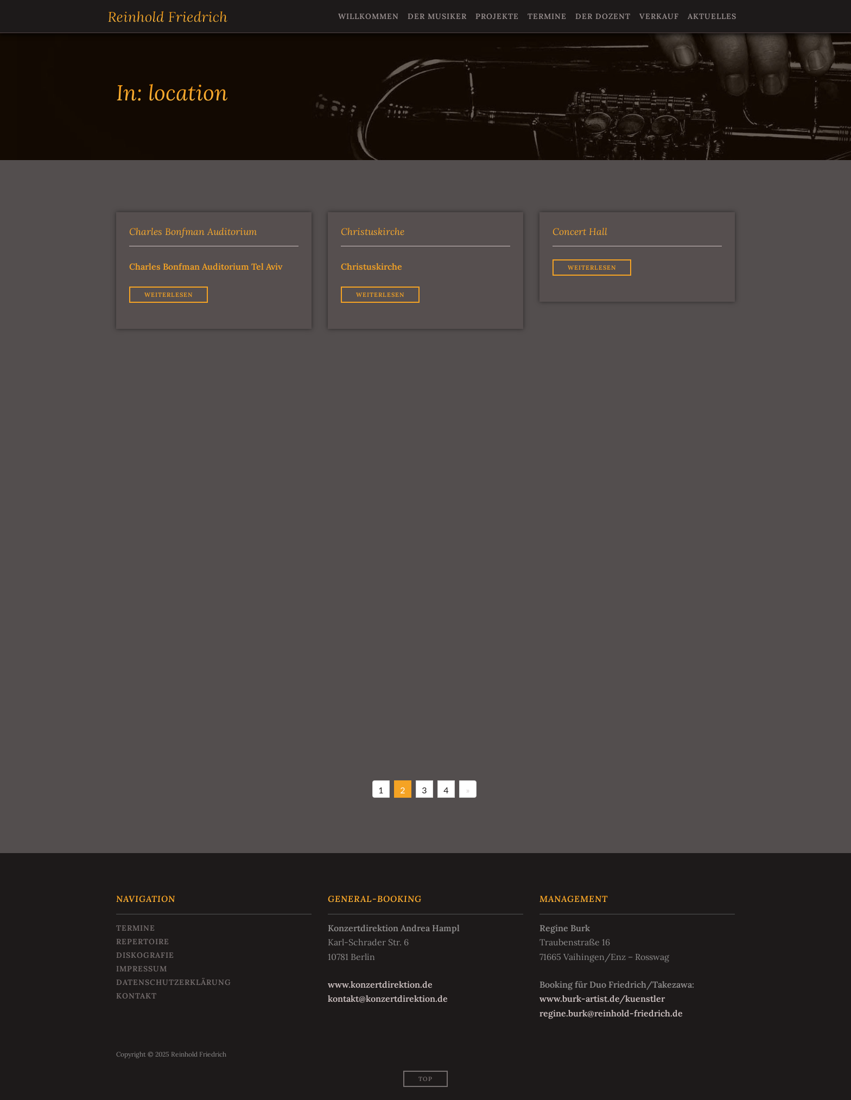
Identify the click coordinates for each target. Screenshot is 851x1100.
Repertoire (142, 941)
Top (425, 1079)
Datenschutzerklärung (173, 982)
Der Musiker (437, 16)
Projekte (497, 16)
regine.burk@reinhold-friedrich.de (611, 1013)
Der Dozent (603, 16)
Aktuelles (712, 16)
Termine (547, 16)
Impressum (141, 969)
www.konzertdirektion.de (380, 984)
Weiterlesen (168, 294)
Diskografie (145, 955)
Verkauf (659, 16)
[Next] (468, 789)
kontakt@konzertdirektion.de (388, 998)
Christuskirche (371, 266)
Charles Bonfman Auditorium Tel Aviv (205, 266)
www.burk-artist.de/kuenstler (602, 998)
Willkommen (368, 16)
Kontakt (136, 996)
